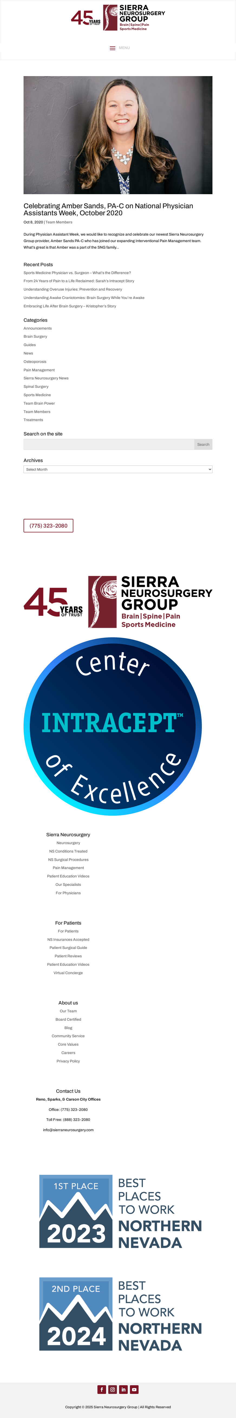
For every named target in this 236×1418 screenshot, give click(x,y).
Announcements (38, 328)
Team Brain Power (39, 403)
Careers (68, 1053)
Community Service (68, 1036)
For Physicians (68, 893)
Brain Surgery (35, 336)
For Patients (68, 931)
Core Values (68, 1044)
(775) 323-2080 (48, 526)
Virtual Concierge (68, 973)
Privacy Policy (68, 1061)
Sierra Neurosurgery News (46, 378)
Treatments (33, 420)
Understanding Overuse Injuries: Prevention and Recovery (73, 289)
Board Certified (68, 1019)
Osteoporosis (35, 362)
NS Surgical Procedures (68, 860)
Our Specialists (68, 885)
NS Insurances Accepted (68, 940)
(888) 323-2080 (76, 1120)
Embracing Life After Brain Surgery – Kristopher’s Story (70, 306)
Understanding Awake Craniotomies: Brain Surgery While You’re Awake (84, 298)
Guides (30, 345)
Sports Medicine (37, 395)
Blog (68, 1028)
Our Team (68, 1011)
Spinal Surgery (36, 387)
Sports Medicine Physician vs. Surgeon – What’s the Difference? (77, 273)
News (28, 353)
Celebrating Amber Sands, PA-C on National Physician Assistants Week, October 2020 (108, 209)
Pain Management (39, 370)
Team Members (58, 222)
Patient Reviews (68, 956)
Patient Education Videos (68, 876)
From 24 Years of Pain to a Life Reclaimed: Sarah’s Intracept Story (79, 281)
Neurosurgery (68, 843)
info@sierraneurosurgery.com (68, 1130)
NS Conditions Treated (68, 851)
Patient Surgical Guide (68, 948)
